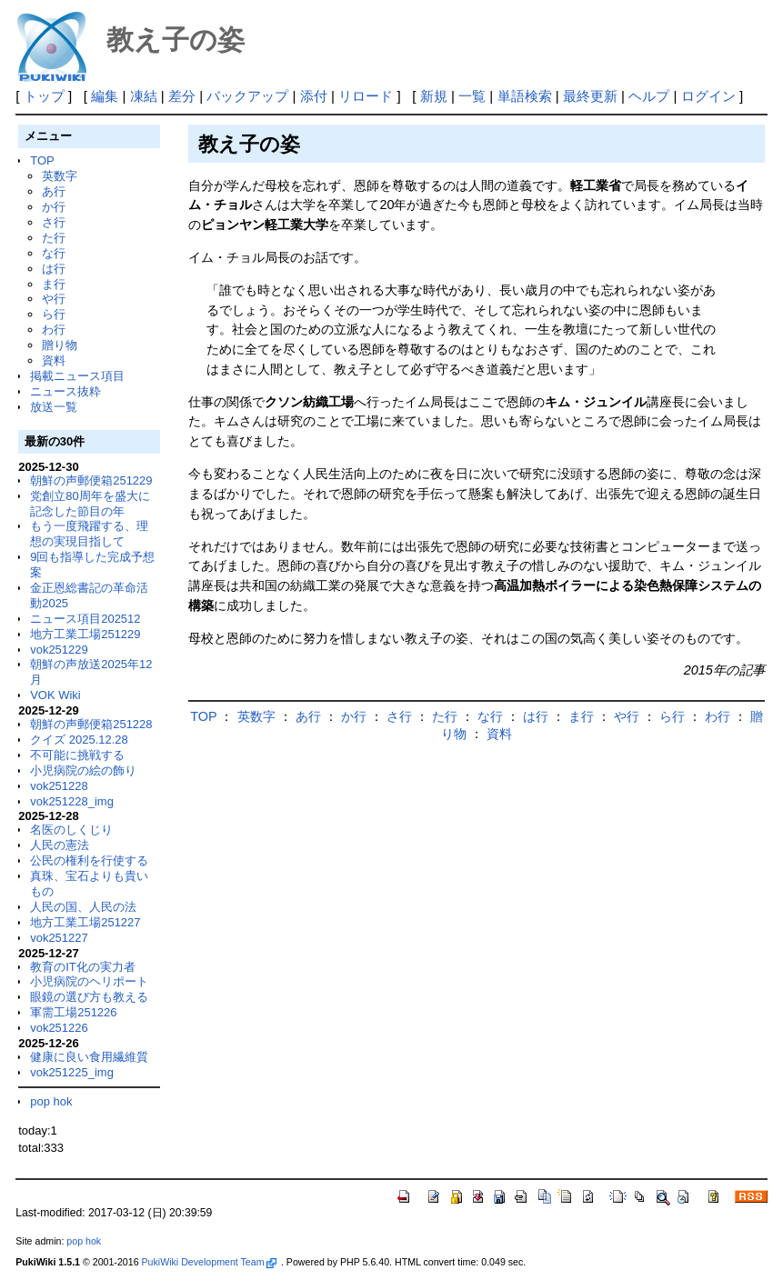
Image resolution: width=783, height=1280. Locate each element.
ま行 (53, 284)
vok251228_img (72, 801)
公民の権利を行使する (89, 860)
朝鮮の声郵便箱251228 (91, 724)
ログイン (708, 96)
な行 (53, 253)
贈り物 (59, 345)
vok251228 (59, 786)
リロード (365, 96)
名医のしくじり (71, 829)
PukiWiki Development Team (209, 1261)
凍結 (143, 96)
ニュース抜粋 (65, 391)
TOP (42, 160)
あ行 (53, 191)
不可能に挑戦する (77, 755)
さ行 (53, 222)
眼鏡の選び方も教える (89, 997)
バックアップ (247, 96)
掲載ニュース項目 (77, 376)
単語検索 (524, 96)
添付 (313, 96)
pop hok (51, 1101)
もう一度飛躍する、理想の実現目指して (89, 533)
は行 (53, 268)
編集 (104, 96)
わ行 (53, 329)
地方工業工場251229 (85, 634)
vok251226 (59, 1028)
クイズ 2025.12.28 (79, 739)
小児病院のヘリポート (89, 981)
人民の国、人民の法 (83, 907)
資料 (53, 360)
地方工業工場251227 (85, 922)
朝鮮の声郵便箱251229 (91, 480)
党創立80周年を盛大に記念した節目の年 (89, 503)
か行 (53, 207)
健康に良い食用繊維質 (89, 1057)
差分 (182, 96)
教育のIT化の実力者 (83, 967)
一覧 (472, 96)
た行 (53, 238)
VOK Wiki (55, 695)
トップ (44, 96)
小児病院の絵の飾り (83, 770)
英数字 (59, 176)
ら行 (53, 314)
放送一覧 (53, 407)
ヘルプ (648, 96)
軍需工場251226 (73, 1012)
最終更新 (590, 96)
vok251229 (59, 649)
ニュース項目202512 (85, 618)
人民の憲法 (59, 845)
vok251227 (59, 938)
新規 (433, 96)
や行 (53, 298)
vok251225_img (72, 1072)
